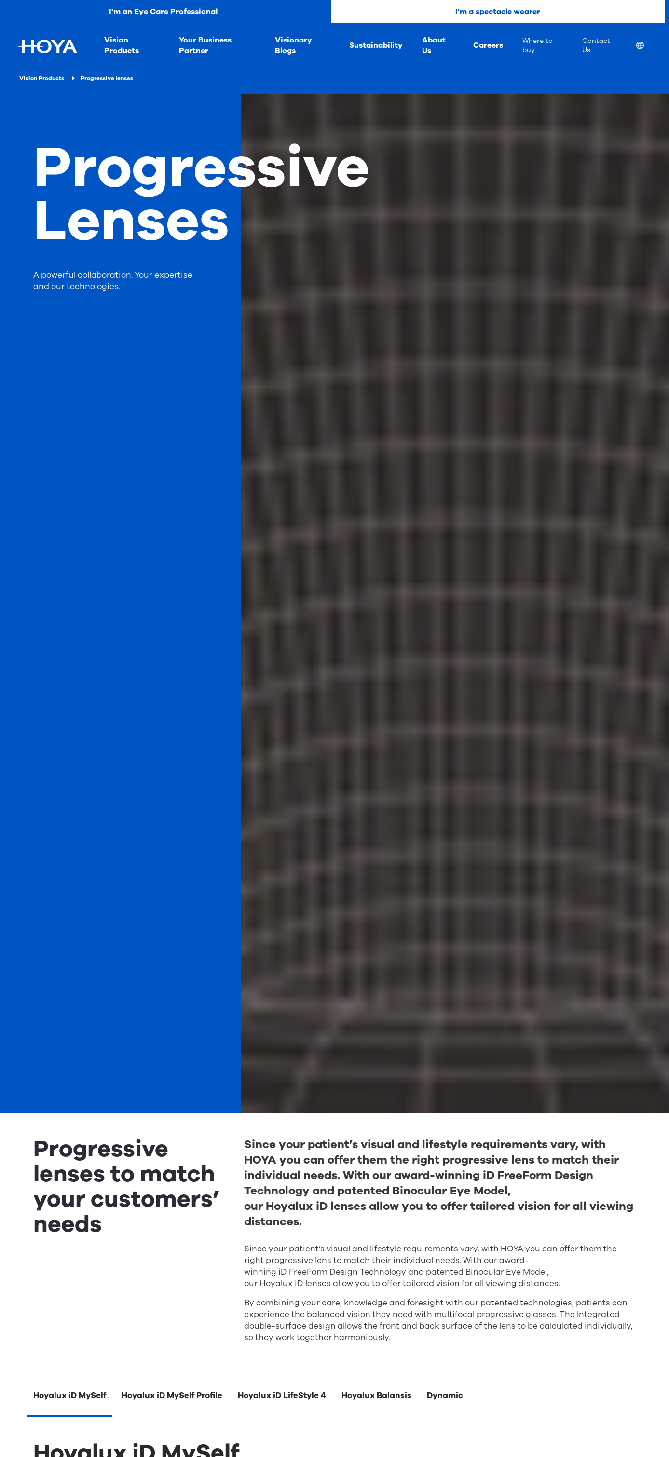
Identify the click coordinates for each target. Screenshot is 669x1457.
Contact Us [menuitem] (596, 45)
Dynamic (445, 1395)
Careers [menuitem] (488, 45)
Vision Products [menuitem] (121, 45)
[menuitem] (647, 47)
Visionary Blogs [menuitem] (293, 45)
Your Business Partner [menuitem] (205, 45)
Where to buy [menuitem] (537, 45)
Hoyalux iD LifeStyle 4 (282, 1395)
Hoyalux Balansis (376, 1395)
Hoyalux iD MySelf (69, 1395)
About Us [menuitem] (434, 45)
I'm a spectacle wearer (497, 11)
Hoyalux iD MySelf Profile (172, 1395)
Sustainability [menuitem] (376, 45)
